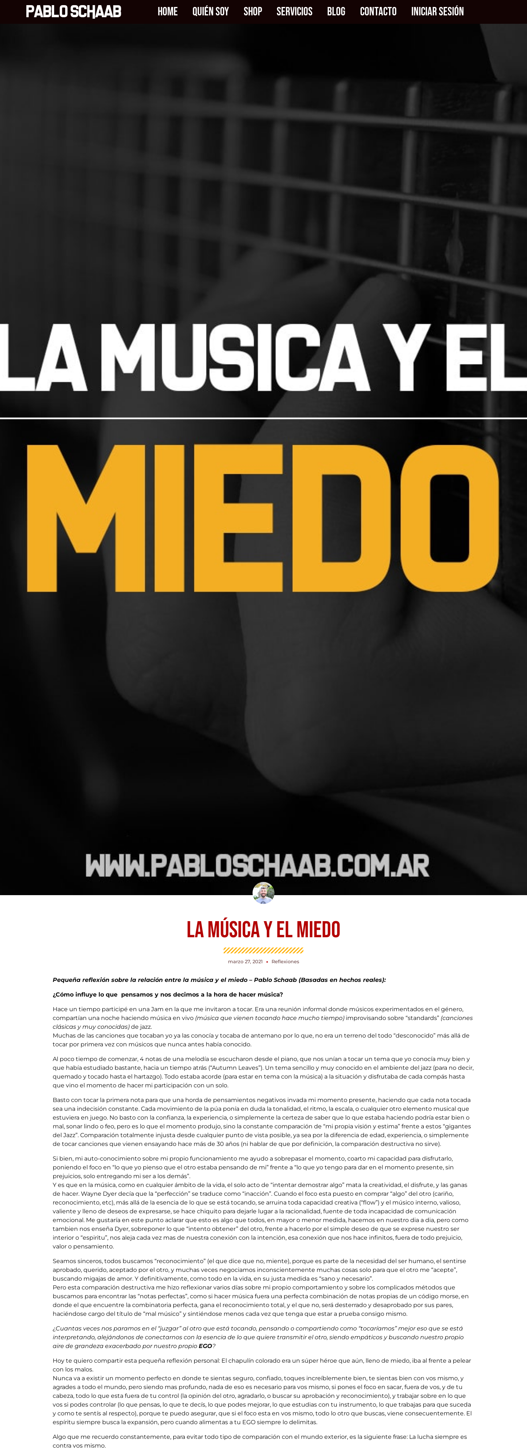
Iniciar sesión (437, 12)
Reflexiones (285, 961)
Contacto (378, 12)
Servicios (295, 12)
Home (168, 12)
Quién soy (211, 12)
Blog (336, 12)
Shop (253, 12)
